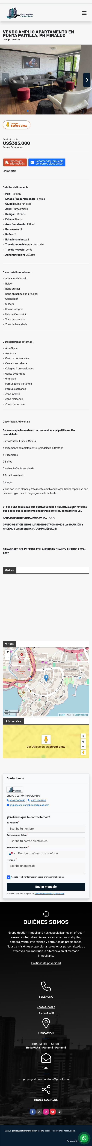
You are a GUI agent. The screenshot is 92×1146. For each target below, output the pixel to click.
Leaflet (62, 715)
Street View (16, 124)
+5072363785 (38, 800)
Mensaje (12, 859)
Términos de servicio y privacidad (49, 893)
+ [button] (8, 652)
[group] (46, 79)
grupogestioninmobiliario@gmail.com (29, 805)
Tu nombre (13, 822)
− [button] (8, 657)
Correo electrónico (17, 835)
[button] (27, 111)
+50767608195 (17, 800)
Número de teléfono (18, 847)
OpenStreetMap (81, 715)
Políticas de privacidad (46, 963)
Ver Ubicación (36, 746)
